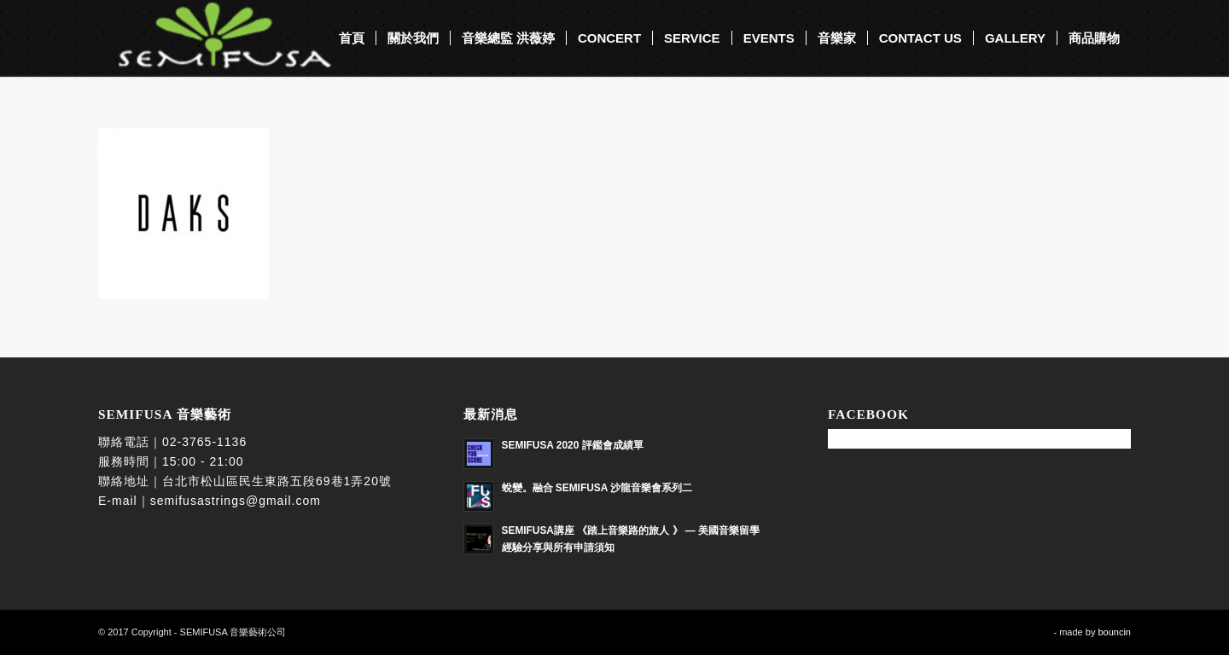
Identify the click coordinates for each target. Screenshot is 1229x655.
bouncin (1114, 632)
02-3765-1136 (204, 442)
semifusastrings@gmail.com (235, 500)
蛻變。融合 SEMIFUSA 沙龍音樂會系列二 (597, 488)
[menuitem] (352, 38)
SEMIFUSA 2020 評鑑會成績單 (573, 445)
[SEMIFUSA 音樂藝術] (216, 38)
